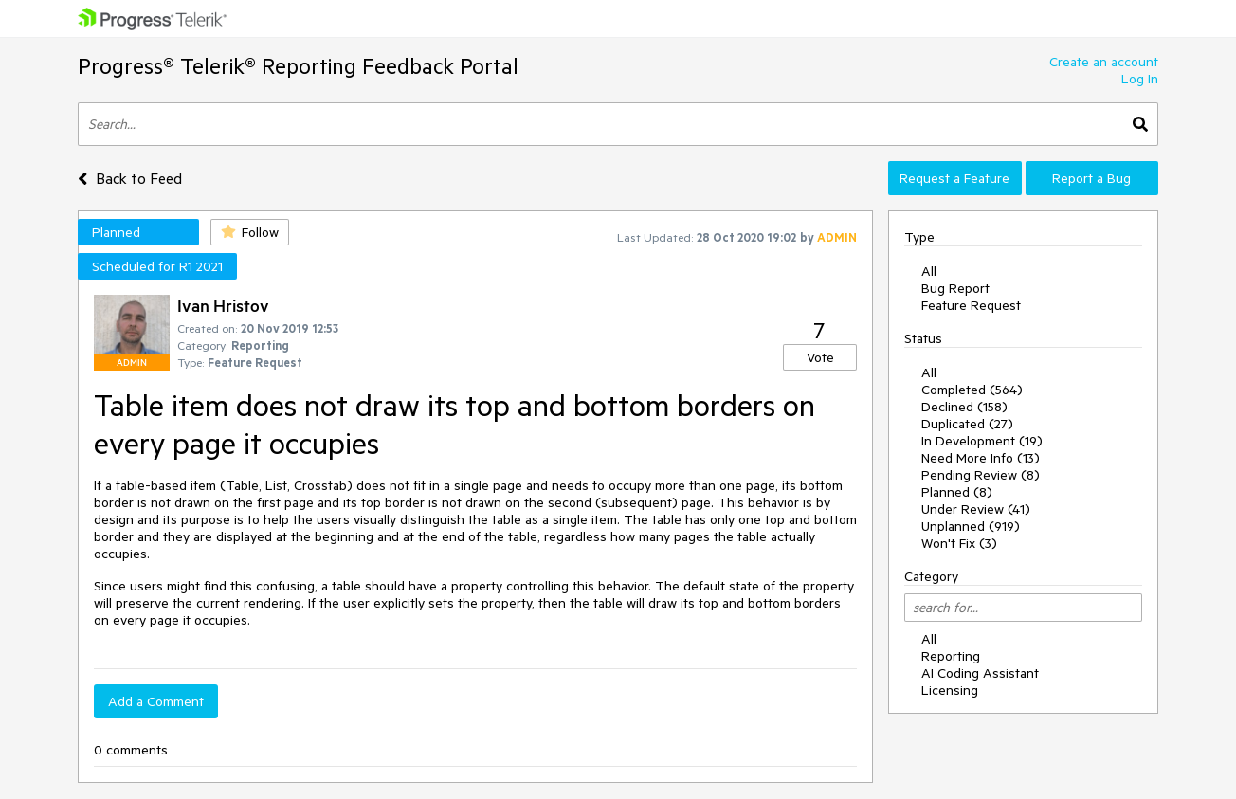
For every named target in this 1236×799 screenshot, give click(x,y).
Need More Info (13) (980, 457)
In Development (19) (982, 440)
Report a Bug (1091, 178)
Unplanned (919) (970, 526)
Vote (820, 357)
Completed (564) (972, 389)
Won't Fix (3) (959, 543)
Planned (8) (956, 491)
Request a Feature (954, 178)
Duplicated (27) (967, 423)
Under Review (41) (975, 509)
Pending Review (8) (980, 474)
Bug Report (955, 288)
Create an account (1103, 61)
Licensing (949, 690)
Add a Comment (156, 701)
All (928, 271)
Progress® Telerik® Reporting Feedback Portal (298, 66)
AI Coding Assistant (980, 672)
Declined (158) (964, 406)
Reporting (950, 655)
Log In (1139, 78)
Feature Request (971, 305)
